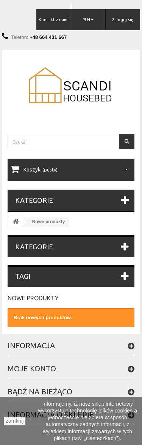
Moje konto (32, 368)
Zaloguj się (122, 19)
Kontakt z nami (54, 19)
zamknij (14, 421)
